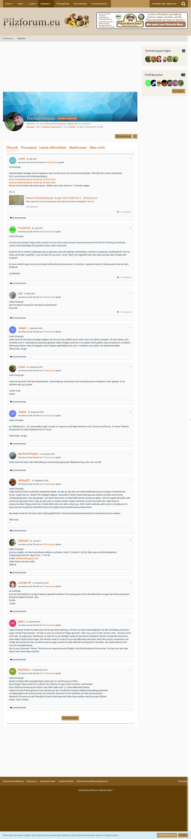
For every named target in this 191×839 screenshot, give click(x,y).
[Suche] (183, 3)
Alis (20, 293)
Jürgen (22, 328)
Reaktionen (78, 148)
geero (21, 621)
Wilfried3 (23, 540)
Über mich (97, 148)
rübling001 (24, 480)
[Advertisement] (70, 67)
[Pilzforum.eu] (95, 21)
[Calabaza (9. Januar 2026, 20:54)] (153, 83)
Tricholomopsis (52, 162)
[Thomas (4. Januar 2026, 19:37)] (175, 83)
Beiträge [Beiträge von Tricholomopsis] (30, 127)
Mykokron (24, 669)
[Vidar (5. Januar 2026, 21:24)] (164, 83)
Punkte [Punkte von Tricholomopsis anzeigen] (72, 127)
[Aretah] (159, 59)
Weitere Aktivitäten (70, 718)
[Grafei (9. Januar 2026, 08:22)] (159, 83)
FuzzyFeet (24, 227)
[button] (123, 136)
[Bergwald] (169, 59)
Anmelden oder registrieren (164, 4)
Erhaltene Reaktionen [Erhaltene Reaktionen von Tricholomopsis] (51, 127)
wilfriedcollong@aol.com (27, 558)
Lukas (21, 366)
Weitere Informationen (167, 835)
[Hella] (175, 59)
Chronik (12, 148)
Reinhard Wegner (28, 453)
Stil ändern (183, 781)
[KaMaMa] (153, 59)
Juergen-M (24, 582)
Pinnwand (28, 148)
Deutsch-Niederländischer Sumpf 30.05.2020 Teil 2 (32, 179)
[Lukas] (148, 59)
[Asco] (164, 59)
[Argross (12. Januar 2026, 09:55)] (148, 83)
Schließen (183, 835)
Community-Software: (95, 790)
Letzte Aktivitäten (52, 148)
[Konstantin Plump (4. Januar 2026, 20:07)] (169, 83)
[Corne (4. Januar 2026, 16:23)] (180, 83)
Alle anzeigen (178, 91)
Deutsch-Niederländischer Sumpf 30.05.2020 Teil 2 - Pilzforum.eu (61, 197)
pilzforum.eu (32, 207)
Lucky (21, 158)
